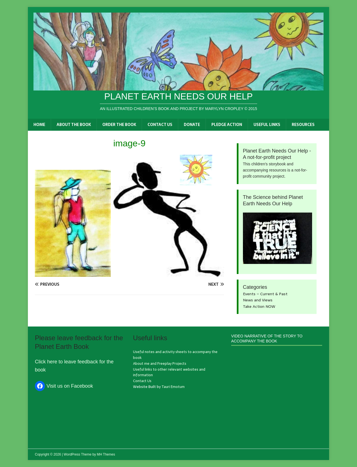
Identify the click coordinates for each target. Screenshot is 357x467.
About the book (74, 124)
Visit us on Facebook (70, 386)
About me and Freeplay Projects (159, 363)
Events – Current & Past (265, 294)
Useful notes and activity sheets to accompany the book (175, 355)
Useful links (267, 124)
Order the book (119, 124)
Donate (192, 124)
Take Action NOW (259, 306)
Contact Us (160, 124)
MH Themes (106, 454)
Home (39, 124)
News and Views (257, 300)
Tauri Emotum (173, 387)
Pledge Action (226, 124)
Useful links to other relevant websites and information (169, 372)
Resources (303, 124)
